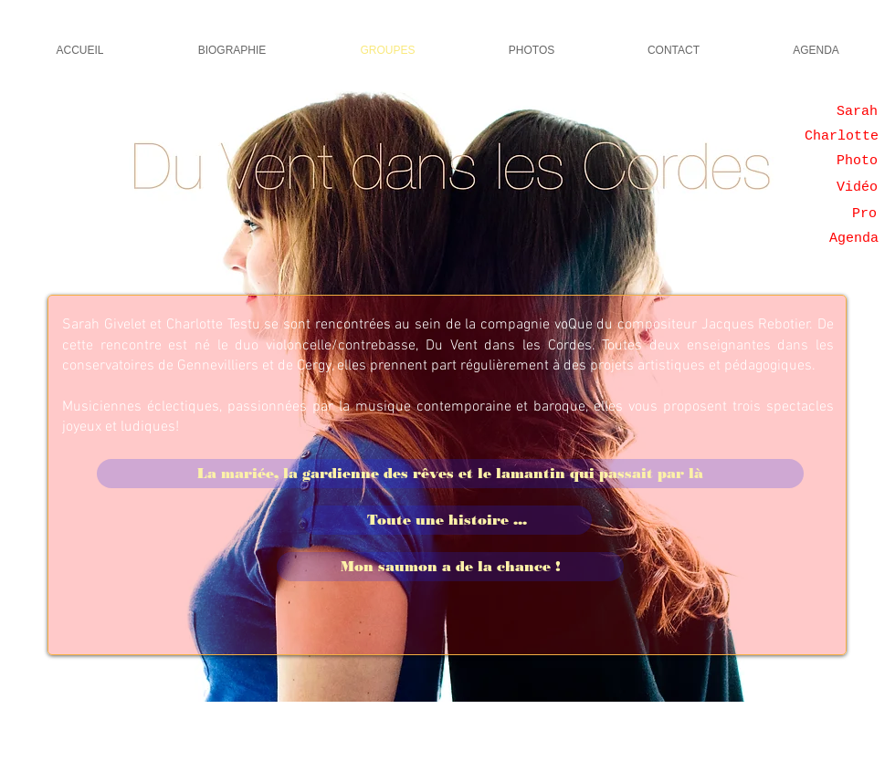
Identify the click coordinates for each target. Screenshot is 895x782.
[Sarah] (857, 111)
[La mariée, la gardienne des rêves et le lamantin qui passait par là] (450, 473)
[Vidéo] (857, 187)
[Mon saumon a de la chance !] (450, 566)
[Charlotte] (842, 136)
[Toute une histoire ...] (446, 520)
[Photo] (857, 160)
